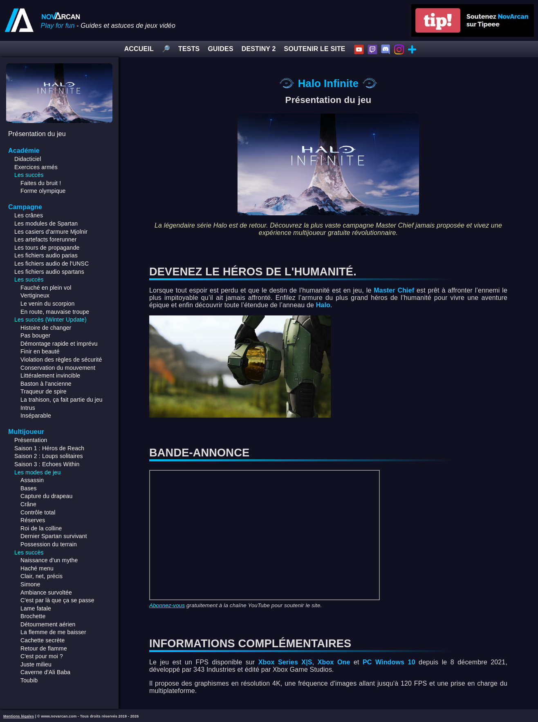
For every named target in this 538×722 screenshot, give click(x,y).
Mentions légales (18, 716)
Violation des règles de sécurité (61, 359)
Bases (28, 488)
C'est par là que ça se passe (57, 600)
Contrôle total (38, 512)
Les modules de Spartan (46, 223)
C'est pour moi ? (41, 656)
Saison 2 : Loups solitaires (48, 456)
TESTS (189, 48)
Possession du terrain (48, 544)
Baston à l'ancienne (46, 383)
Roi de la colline (41, 528)
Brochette (32, 616)
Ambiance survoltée (46, 592)
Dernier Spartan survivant (53, 536)
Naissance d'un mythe (49, 560)
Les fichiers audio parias (46, 255)
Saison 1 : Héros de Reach (49, 448)
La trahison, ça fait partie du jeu (61, 399)
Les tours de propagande (46, 247)
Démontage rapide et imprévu (59, 343)
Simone (30, 584)
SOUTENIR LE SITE (314, 48)
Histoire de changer (45, 327)
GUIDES (220, 48)
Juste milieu (36, 664)
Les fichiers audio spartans (49, 271)
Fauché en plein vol (45, 287)
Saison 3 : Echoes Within (46, 464)
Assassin (32, 480)
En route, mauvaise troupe (54, 311)
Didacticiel (27, 159)
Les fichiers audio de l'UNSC (51, 263)
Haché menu (37, 568)
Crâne (28, 504)
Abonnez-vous (167, 605)
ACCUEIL (139, 48)
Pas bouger (35, 335)
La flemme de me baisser (53, 632)
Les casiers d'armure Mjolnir (50, 231)
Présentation (30, 440)
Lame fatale (35, 608)
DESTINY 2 (259, 48)
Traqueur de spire (43, 391)
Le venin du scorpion (47, 303)
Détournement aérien (48, 624)
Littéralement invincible (50, 375)
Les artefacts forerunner (45, 239)
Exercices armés (36, 167)
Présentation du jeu (37, 133)
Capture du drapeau (46, 496)
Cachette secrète (42, 640)
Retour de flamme (43, 648)
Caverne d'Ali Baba (45, 672)
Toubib (29, 680)
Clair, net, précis (41, 576)
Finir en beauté (40, 351)
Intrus (27, 408)
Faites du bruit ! (40, 183)
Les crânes (28, 215)
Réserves (32, 520)
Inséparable (35, 415)
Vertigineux (34, 295)
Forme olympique (43, 191)
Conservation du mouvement (57, 367)
